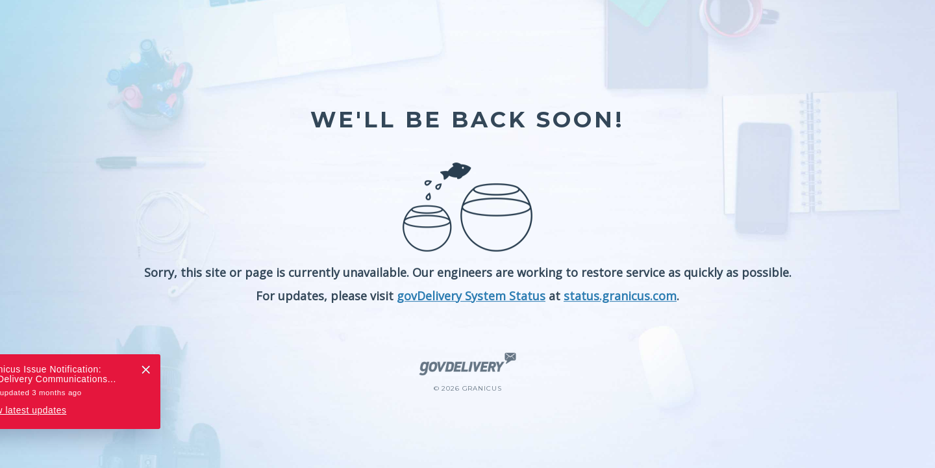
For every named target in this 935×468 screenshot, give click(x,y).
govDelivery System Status (471, 296)
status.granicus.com (620, 296)
